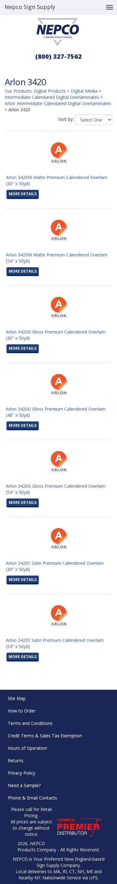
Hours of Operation (27, 748)
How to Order (22, 711)
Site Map (17, 698)
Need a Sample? (24, 785)
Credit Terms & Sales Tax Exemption (45, 736)
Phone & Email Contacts (32, 798)
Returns (15, 760)
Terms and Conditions (30, 723)
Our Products (18, 91)
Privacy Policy (21, 773)
